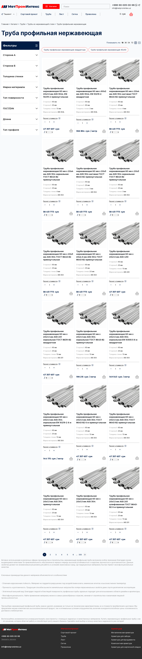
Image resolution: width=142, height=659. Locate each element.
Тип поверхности (20, 97)
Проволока (90, 14)
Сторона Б (20, 65)
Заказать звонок (8, 639)
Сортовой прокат (29, 14)
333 (80, 555)
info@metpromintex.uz (121, 8)
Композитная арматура (121, 643)
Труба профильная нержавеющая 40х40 (108, 50)
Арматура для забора (120, 636)
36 (126, 43)
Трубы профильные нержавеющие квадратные (64, 50)
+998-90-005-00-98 (123, 5)
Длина (20, 119)
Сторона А (20, 55)
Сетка (75, 14)
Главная (4, 24)
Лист (61, 14)
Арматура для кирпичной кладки (126, 647)
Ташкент (7, 14)
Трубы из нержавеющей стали (40, 24)
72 (132, 43)
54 (129, 43)
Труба (48, 14)
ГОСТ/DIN (20, 108)
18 (122, 43)
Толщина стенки (20, 76)
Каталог (14, 24)
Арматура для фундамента (123, 640)
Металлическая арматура (122, 632)
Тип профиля (20, 130)
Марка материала (20, 87)
